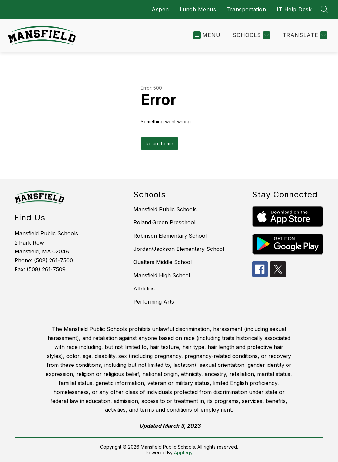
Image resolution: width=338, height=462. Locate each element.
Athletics (144, 288)
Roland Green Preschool (164, 222)
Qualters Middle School (162, 262)
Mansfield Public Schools (165, 209)
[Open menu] (206, 35)
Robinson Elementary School (170, 235)
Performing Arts (153, 301)
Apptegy (183, 452)
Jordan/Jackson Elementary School (178, 249)
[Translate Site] (304, 35)
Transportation (246, 9)
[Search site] (325, 9)
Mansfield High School (161, 275)
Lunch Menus (198, 9)
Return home (159, 143)
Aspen (160, 9)
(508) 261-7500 (53, 260)
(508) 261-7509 (46, 269)
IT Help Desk (294, 9)
